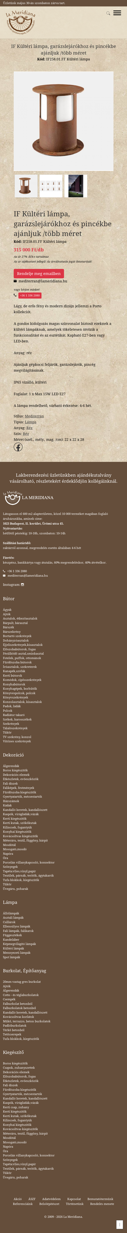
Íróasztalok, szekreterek (20, 667)
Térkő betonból (13, 1030)
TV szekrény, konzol (17, 737)
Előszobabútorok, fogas (19, 649)
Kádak (7, 805)
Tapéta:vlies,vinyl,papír (19, 871)
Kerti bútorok (12, 675)
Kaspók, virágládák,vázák (21, 814)
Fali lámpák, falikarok (18, 931)
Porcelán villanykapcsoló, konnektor (29, 862)
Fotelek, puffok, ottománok (22, 658)
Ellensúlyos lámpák (16, 926)
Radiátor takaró (14, 715)
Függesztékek (12, 935)
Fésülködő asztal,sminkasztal (23, 653)
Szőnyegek (10, 867)
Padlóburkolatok (14, 1025)
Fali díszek (10, 783)
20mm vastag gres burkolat (22, 982)
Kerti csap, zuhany (16, 1107)
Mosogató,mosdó (15, 849)
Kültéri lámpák (13, 948)
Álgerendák (11, 766)
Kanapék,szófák (14, 671)
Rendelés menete (102, 1204)
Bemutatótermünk (100, 1199)
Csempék (9, 999)
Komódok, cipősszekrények (22, 680)
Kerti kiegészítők (15, 818)
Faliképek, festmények (18, 788)
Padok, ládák (12, 706)
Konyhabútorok (14, 684)
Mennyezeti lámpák (17, 953)
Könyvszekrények (15, 697)
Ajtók (7, 614)
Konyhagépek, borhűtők (20, 688)
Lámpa (30, 422)
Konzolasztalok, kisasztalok (22, 702)
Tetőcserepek (12, 1034)
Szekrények (11, 724)
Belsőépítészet (49, 1204)
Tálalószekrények (15, 728)
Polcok (7, 710)
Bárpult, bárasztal (15, 623)
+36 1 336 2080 (30, 295)
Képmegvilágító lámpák (19, 944)
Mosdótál (9, 845)
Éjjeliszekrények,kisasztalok (23, 645)
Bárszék (8, 627)
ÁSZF (32, 1199)
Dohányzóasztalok (16, 640)
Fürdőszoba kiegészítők (19, 792)
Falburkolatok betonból (19, 1008)
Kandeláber (11, 939)
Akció (18, 1199)
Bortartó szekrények (17, 636)
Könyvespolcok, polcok (19, 693)
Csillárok (9, 922)
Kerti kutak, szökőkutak (20, 823)
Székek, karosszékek (17, 719)
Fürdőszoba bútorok (17, 662)
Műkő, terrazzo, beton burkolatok (26, 1021)
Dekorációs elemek (16, 775)
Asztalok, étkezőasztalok (20, 618)
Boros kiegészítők (15, 770)
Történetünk (75, 1204)
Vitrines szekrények (17, 741)
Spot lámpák (11, 957)
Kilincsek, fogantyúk (17, 827)
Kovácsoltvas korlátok (18, 1017)
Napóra (8, 854)
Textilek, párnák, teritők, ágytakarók (28, 875)
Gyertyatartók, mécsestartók (22, 796)
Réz (29, 428)
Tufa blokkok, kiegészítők (21, 880)
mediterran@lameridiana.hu (28, 575)
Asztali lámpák (13, 917)
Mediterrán (34, 416)
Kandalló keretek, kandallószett (25, 810)
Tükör (7, 732)
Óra (5, 858)
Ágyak (7, 610)
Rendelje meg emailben (39, 273)
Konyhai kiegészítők (17, 831)
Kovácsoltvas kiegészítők (20, 836)
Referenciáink (23, 1204)
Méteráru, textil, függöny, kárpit (25, 840)
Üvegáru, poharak (15, 889)
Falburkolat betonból (17, 1004)
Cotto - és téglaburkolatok (21, 995)
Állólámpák (11, 913)
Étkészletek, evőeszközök (21, 779)
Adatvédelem (51, 1199)
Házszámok (11, 801)
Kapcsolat (74, 1199)
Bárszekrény (12, 632)
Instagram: (13, 585)
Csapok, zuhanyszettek (19, 1067)
